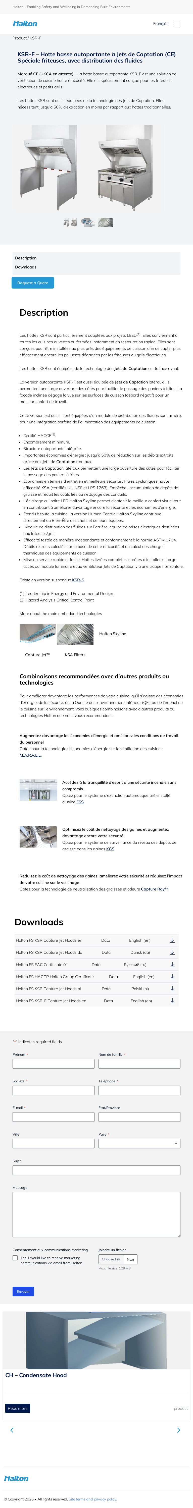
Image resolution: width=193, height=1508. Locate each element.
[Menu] (176, 24)
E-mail (19, 1107)
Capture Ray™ (155, 888)
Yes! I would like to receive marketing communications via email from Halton (51, 1260)
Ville (16, 1134)
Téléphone (108, 1081)
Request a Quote (32, 282)
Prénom (20, 1054)
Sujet (17, 1161)
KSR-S (78, 579)
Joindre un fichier (112, 1250)
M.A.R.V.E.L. (31, 755)
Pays (104, 1134)
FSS (80, 801)
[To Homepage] (26, 24)
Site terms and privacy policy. (93, 1499)
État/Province (109, 1107)
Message (20, 1187)
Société (20, 1081)
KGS (110, 848)
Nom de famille (112, 1054)
